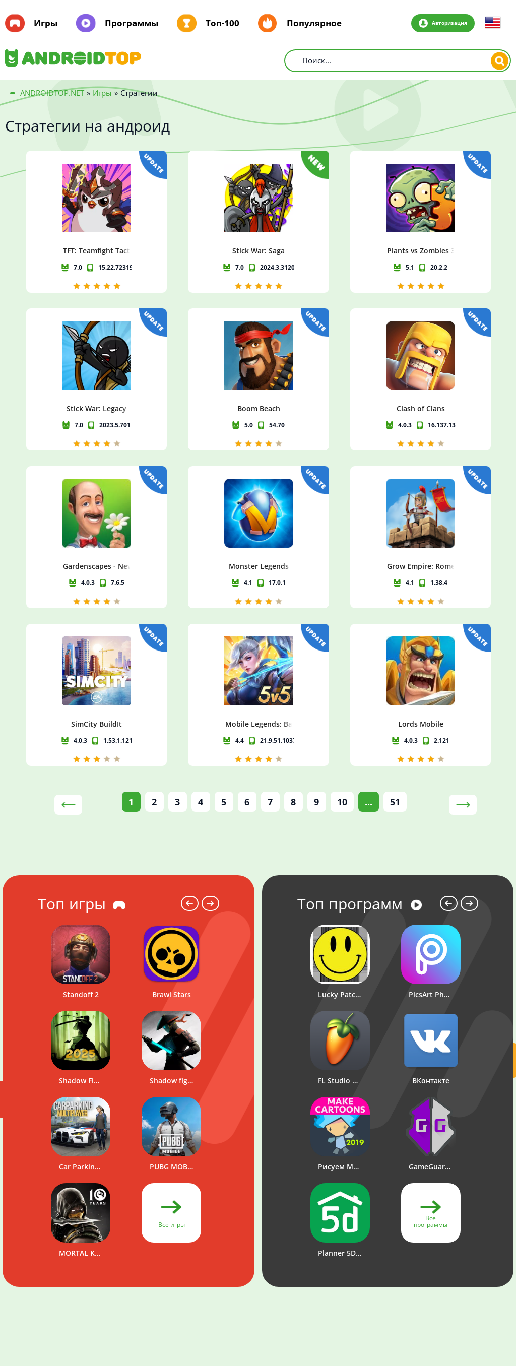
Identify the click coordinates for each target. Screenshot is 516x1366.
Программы (131, 23)
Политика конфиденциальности (425, 1306)
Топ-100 (222, 23)
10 (342, 677)
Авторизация (445, 22)
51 (395, 677)
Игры (45, 23)
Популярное (314, 23)
